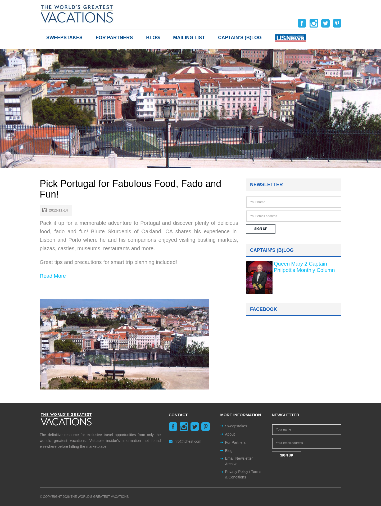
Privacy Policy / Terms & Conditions (243, 474)
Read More (53, 276)
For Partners (114, 37)
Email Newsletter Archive (239, 461)
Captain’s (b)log (240, 37)
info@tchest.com (185, 441)
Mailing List (189, 37)
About (230, 434)
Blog (153, 37)
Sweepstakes (64, 37)
